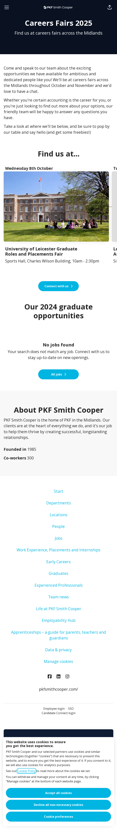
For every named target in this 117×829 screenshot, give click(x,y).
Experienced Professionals (59, 585)
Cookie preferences (58, 817)
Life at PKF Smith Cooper (58, 608)
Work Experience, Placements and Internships (58, 549)
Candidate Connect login (58, 713)
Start (58, 491)
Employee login (54, 709)
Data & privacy (58, 649)
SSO (71, 709)
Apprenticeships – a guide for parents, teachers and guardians (58, 635)
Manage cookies (58, 661)
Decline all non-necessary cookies (58, 805)
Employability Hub (58, 620)
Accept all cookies (58, 793)
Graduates (58, 573)
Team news (58, 596)
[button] (109, 7)
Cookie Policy (26, 771)
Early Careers (58, 561)
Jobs (58, 538)
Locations (58, 514)
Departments (58, 503)
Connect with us (90, 351)
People (58, 526)
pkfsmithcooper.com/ (58, 689)
